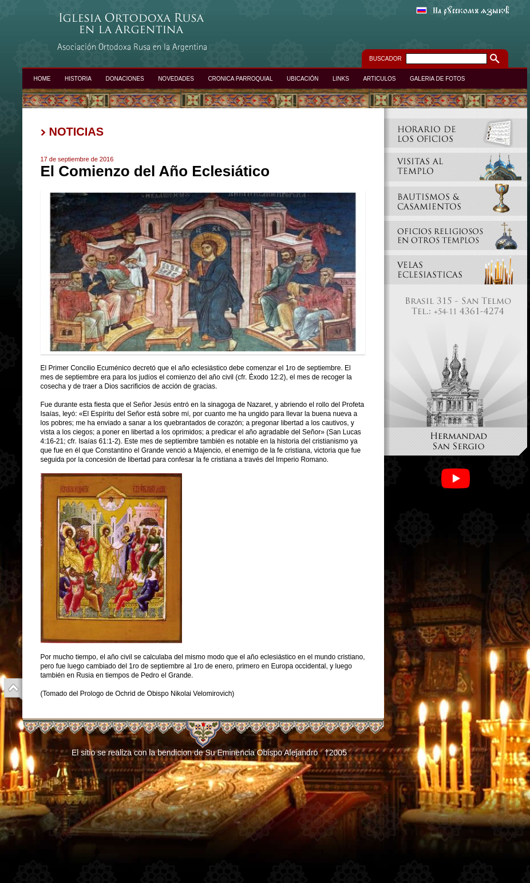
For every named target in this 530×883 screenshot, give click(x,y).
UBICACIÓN (303, 79)
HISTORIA (78, 79)
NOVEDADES (176, 79)
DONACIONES (124, 79)
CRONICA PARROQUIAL (240, 79)
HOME (42, 79)
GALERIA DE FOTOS (437, 79)
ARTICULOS (379, 79)
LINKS (341, 79)
